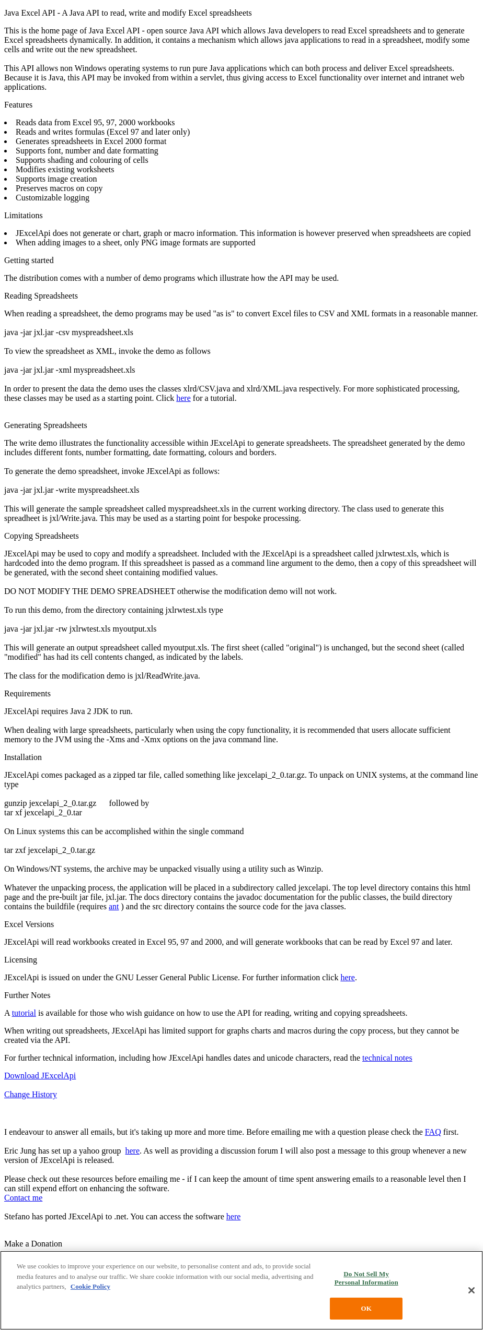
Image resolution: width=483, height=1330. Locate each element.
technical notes (387, 1057)
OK (366, 1308)
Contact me (23, 1197)
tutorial (24, 1012)
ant (114, 906)
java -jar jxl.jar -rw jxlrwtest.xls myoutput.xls (80, 628)
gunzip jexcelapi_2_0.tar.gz (50, 803)
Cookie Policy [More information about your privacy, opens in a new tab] (90, 1286)
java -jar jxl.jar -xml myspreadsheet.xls (69, 369)
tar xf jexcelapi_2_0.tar (43, 812)
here (183, 398)
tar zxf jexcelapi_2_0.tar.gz (49, 850)
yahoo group (100, 1150)
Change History (30, 1094)
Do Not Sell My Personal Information (366, 1278)
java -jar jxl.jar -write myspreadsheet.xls (72, 489)
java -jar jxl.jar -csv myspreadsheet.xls (68, 332)
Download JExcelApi (40, 1075)
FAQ (433, 1131)
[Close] (471, 1290)
